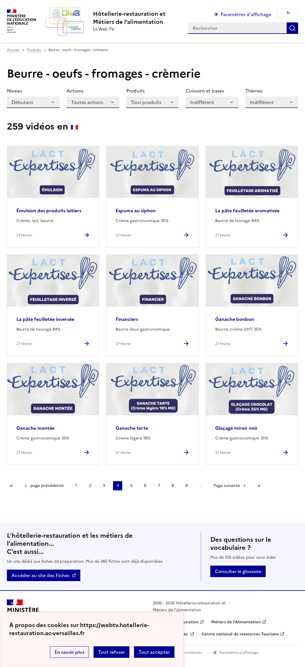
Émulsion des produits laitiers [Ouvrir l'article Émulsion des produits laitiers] (48, 210)
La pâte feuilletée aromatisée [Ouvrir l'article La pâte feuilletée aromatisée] (247, 210)
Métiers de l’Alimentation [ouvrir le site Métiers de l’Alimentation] (236, 622)
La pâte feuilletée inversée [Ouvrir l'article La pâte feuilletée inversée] (45, 319)
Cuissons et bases (205, 90)
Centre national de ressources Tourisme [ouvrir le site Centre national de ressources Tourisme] (240, 634)
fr (288, 13)
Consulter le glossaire (238, 571)
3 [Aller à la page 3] (104, 486)
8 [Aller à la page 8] (173, 486)
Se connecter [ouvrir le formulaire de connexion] (191, 652)
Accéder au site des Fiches (40, 575)
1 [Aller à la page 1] (76, 486)
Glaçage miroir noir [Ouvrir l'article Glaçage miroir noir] (236, 428)
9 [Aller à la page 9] (186, 486)
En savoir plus (69, 652)
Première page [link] (11, 485)
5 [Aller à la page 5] (131, 486)
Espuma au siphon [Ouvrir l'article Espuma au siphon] (136, 210)
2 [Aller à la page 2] (90, 486)
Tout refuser (111, 652)
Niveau (14, 90)
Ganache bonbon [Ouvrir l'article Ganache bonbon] (234, 319)
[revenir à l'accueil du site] (129, 18)
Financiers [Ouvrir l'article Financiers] (127, 319)
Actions (75, 90)
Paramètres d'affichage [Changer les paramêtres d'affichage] (246, 14)
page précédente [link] (47, 486)
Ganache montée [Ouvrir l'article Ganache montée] (35, 428)
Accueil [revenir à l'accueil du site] (13, 50)
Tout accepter (154, 652)
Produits (34, 50)
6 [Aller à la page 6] (145, 486)
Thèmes (254, 90)
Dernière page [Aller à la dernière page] (258, 485)
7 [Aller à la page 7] (159, 486)
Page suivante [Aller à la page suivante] (226, 486)
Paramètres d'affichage (238, 652)
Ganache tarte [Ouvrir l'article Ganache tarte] (132, 428)
